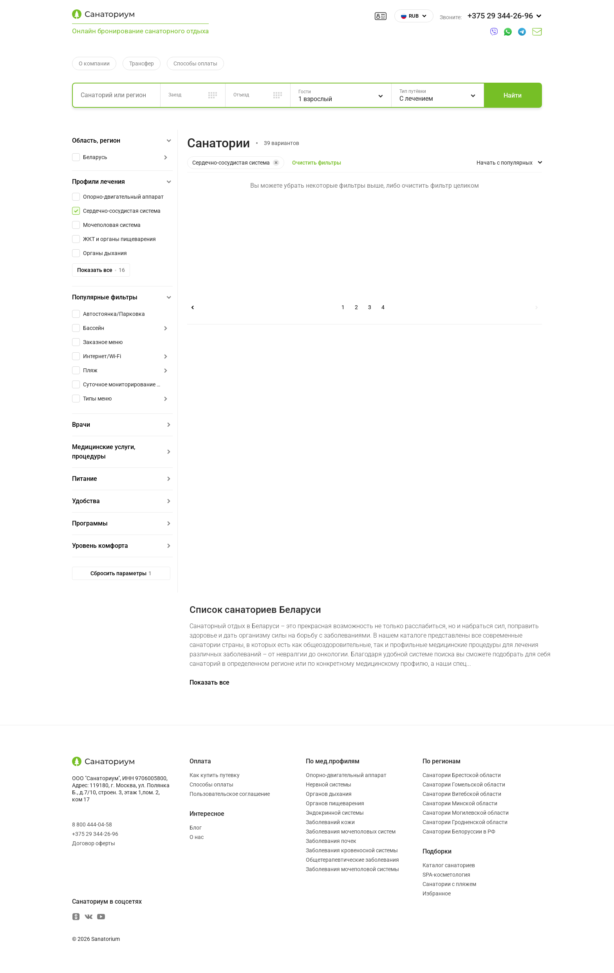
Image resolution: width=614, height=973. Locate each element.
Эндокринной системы (335, 812)
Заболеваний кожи (330, 822)
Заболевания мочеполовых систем (350, 831)
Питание (84, 478)
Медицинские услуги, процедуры (103, 451)
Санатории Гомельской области (464, 784)
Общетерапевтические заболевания (352, 859)
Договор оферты (93, 843)
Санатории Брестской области (462, 775)
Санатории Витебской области (462, 794)
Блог (196, 827)
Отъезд (241, 95)
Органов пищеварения (335, 803)
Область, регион (96, 140)
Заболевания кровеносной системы (352, 850)
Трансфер (141, 63)
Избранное (437, 893)
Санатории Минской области (460, 803)
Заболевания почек (331, 841)
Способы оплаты (195, 63)
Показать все (101, 270)
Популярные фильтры (104, 297)
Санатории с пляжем (449, 884)
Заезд (174, 95)
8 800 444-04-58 (92, 824)
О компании (94, 63)
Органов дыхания (329, 794)
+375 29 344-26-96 (95, 834)
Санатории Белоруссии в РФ (459, 831)
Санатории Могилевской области (466, 812)
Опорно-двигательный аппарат (346, 775)
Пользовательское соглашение (230, 794)
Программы (90, 523)
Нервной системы (328, 784)
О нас (197, 837)
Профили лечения (98, 181)
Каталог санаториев (449, 865)
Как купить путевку (215, 775)
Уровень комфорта (100, 545)
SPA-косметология (446, 874)
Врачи (81, 424)
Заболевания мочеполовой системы (352, 869)
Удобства (86, 501)
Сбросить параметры (121, 573)
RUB (414, 16)
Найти (513, 95)
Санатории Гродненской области (465, 822)
